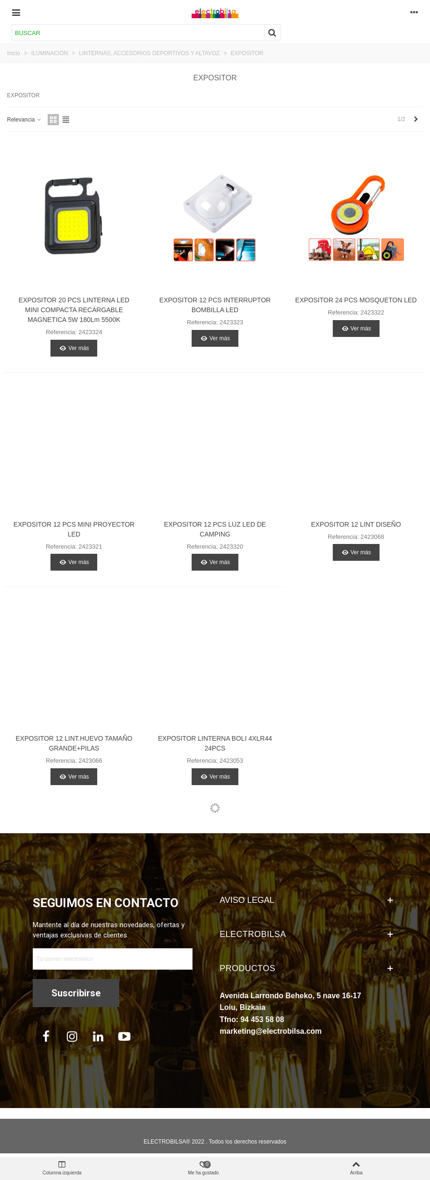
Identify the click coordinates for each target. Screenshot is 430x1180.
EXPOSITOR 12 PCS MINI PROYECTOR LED (74, 529)
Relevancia (24, 119)
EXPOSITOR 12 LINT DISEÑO (356, 524)
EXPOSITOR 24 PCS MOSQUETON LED (356, 300)
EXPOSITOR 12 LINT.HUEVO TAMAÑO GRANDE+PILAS (73, 743)
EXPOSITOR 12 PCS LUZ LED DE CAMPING (215, 529)
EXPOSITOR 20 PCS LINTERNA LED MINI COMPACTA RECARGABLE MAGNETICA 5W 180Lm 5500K (74, 309)
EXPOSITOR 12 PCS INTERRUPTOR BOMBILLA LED (215, 305)
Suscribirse (75, 993)
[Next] (416, 119)
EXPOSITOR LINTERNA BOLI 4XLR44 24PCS (215, 743)
